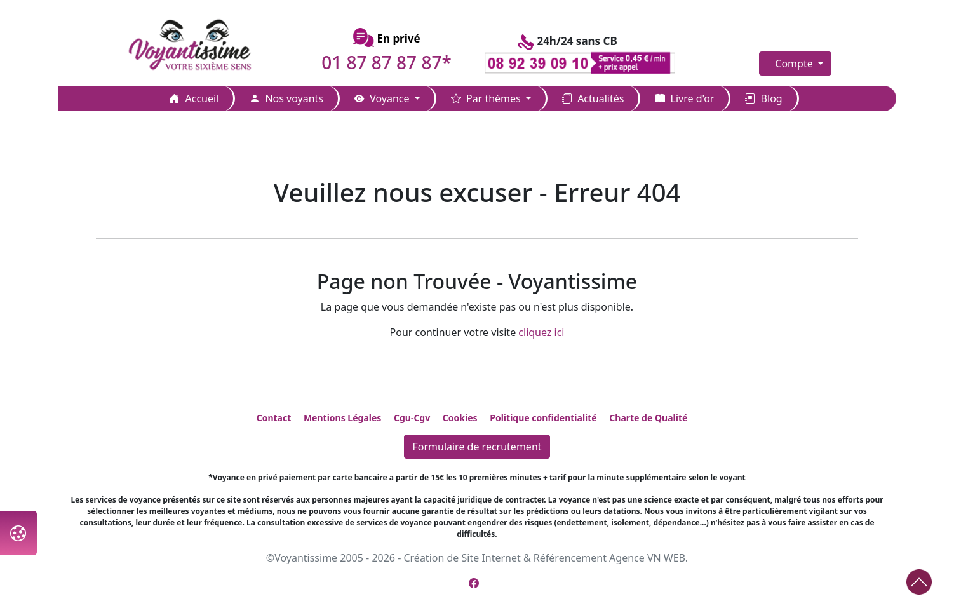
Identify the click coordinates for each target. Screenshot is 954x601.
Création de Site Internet (461, 558)
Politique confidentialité (543, 418)
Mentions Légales (342, 418)
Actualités (593, 98)
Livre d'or (684, 98)
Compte (795, 64)
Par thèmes (487, 98)
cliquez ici (541, 332)
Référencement (570, 558)
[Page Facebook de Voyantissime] (474, 583)
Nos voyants (286, 98)
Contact (274, 418)
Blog (763, 98)
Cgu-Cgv (412, 418)
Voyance (383, 98)
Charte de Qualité (648, 418)
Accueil (194, 98)
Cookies (460, 418)
